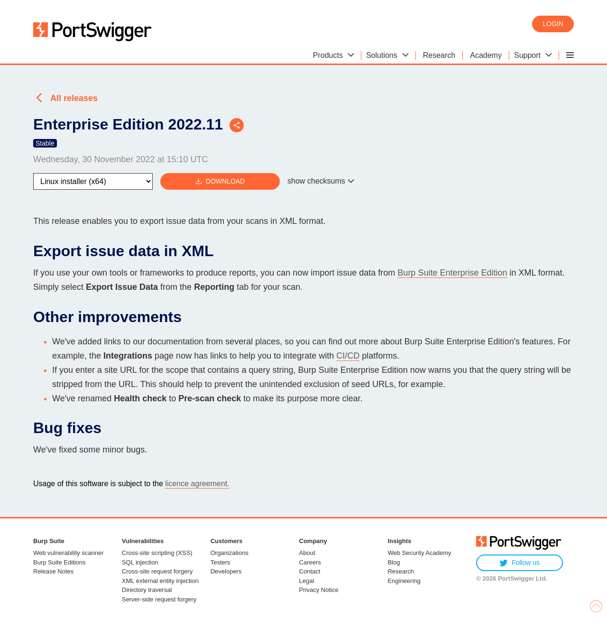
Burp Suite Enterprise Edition (452, 272)
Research (400, 571)
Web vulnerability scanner (68, 552)
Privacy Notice (319, 589)
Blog (393, 562)
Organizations (229, 552)
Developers (226, 571)
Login (553, 24)
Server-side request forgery (159, 599)
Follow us (519, 562)
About (307, 552)
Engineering (403, 580)
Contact (310, 571)
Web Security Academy (419, 552)
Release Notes (53, 571)
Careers (310, 562)
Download (220, 181)
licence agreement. (197, 484)
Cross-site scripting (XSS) (157, 552)
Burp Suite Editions (59, 562)
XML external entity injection (160, 580)
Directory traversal (147, 589)
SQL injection (140, 562)
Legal (306, 580)
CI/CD (347, 355)
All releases (74, 98)
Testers (220, 562)
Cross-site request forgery (157, 571)
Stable (45, 143)
